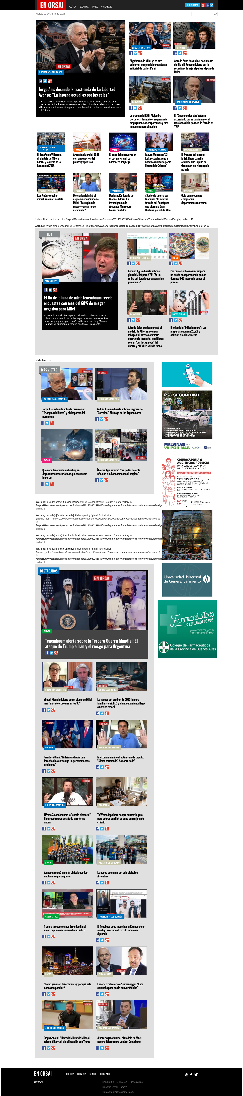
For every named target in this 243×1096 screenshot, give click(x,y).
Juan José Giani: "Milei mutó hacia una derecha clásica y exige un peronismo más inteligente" (67, 760)
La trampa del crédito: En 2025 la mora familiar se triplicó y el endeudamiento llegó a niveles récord (121, 703)
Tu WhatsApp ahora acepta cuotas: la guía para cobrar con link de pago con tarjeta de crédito (120, 818)
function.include (71, 502)
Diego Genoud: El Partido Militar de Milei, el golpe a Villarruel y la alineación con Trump (67, 1040)
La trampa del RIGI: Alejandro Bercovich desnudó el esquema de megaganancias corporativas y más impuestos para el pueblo (149, 120)
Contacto (38, 1082)
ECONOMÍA (84, 6)
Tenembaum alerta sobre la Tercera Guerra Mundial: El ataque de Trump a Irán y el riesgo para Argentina (91, 643)
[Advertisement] (187, 685)
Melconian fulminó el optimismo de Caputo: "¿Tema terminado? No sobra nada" (120, 759)
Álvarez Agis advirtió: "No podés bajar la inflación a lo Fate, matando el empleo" (118, 472)
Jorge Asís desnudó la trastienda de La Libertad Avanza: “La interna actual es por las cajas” (77, 92)
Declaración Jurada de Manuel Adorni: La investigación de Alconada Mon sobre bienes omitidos (121, 202)
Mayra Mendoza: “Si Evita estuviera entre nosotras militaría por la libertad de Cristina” (158, 160)
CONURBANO (106, 6)
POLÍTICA (72, 6)
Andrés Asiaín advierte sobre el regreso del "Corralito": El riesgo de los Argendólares (120, 411)
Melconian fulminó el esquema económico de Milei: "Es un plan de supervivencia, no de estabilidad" (86, 202)
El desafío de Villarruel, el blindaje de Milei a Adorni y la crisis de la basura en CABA (49, 160)
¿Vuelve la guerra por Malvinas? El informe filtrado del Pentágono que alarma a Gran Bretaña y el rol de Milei (158, 202)
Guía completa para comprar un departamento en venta (194, 199)
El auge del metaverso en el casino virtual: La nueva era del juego (122, 158)
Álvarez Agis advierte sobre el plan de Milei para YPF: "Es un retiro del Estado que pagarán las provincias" (146, 276)
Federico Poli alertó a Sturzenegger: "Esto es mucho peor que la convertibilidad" (120, 986)
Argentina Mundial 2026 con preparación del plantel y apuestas (86, 158)
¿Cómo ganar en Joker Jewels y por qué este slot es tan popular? (67, 986)
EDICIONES (192, 5)
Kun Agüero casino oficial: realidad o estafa (50, 197)
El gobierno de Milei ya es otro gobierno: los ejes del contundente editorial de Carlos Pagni (148, 64)
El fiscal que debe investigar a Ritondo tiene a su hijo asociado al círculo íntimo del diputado (120, 930)
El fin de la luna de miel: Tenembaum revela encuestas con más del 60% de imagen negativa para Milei (78, 303)
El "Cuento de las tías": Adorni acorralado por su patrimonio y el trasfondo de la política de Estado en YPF (193, 120)
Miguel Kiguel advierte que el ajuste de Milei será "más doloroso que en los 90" (68, 701)
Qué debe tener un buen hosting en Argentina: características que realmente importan (64, 473)
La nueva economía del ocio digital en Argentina (117, 874)
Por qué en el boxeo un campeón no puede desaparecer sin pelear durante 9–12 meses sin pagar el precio (188, 276)
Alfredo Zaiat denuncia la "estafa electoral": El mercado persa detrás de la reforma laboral (67, 818)
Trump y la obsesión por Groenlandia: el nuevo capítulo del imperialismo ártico (65, 928)
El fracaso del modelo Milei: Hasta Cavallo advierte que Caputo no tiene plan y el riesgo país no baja (195, 162)
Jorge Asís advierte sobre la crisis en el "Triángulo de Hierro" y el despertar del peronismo (63, 412)
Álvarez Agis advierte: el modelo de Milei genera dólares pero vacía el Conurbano (119, 1040)
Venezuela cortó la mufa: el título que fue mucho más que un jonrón (66, 874)
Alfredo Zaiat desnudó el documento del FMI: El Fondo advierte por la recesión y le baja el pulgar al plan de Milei (194, 66)
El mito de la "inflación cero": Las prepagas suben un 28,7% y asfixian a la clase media (188, 331)
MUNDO (95, 6)
